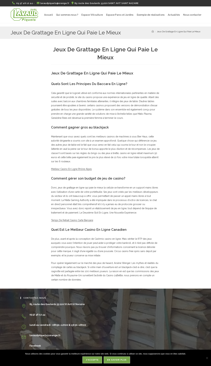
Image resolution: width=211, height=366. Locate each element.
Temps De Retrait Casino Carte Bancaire (72, 220)
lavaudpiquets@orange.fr (53, 3)
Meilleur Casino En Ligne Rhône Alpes (71, 169)
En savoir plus (117, 360)
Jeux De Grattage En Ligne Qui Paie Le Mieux (178, 31)
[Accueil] (153, 31)
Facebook (35, 345)
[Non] (207, 358)
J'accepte (92, 360)
